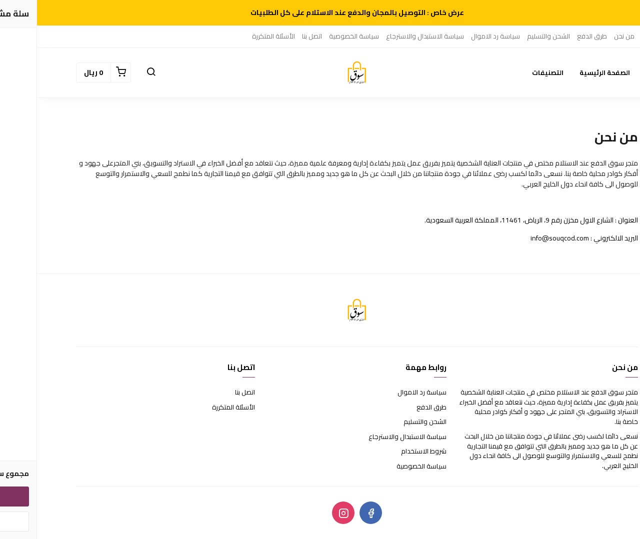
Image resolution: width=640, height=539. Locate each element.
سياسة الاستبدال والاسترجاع (388, 36)
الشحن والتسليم (511, 36)
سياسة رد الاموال (458, 36)
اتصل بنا (275, 36)
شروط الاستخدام (387, 451)
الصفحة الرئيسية (567, 72)
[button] (114, 72)
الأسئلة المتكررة (236, 36)
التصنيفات (510, 72)
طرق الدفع (555, 36)
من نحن (587, 36)
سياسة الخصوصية (317, 36)
